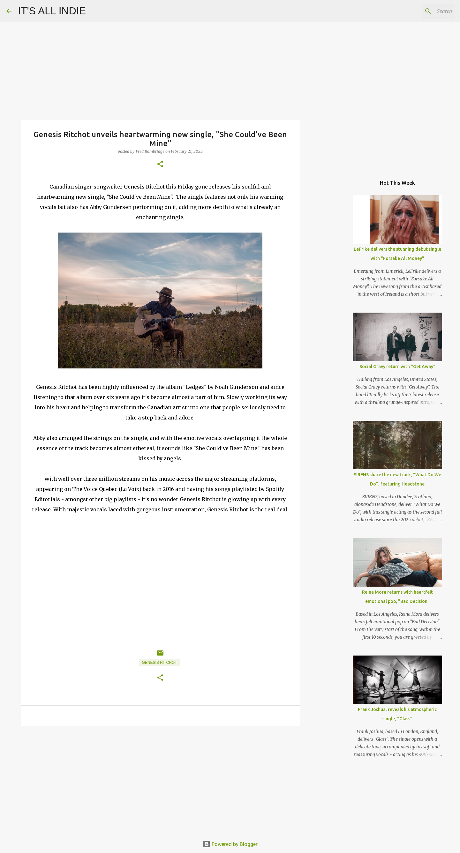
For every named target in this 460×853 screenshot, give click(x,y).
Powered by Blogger (230, 844)
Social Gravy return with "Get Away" (397, 366)
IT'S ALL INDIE (52, 11)
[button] (160, 164)
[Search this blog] (421, 11)
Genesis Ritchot (159, 662)
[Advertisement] (160, 780)
